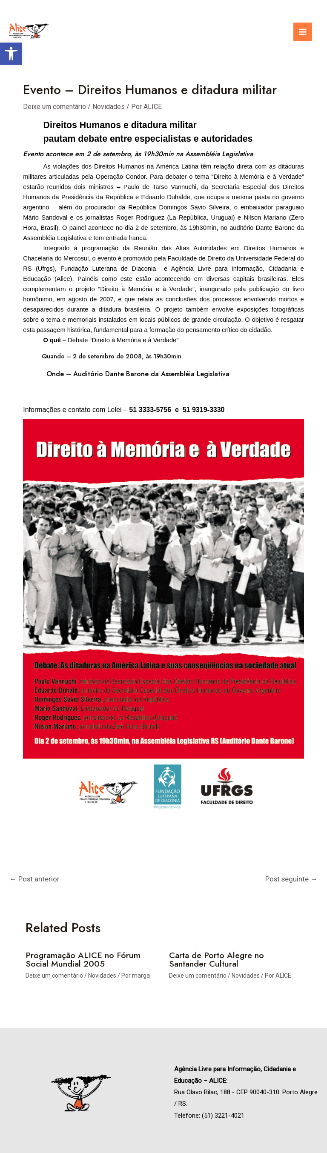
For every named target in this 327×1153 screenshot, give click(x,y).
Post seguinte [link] (291, 879)
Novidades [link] (108, 107)
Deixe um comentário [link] (54, 107)
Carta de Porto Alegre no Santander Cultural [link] (217, 960)
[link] (11, 54)
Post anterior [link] (34, 879)
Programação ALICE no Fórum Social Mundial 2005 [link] (83, 960)
